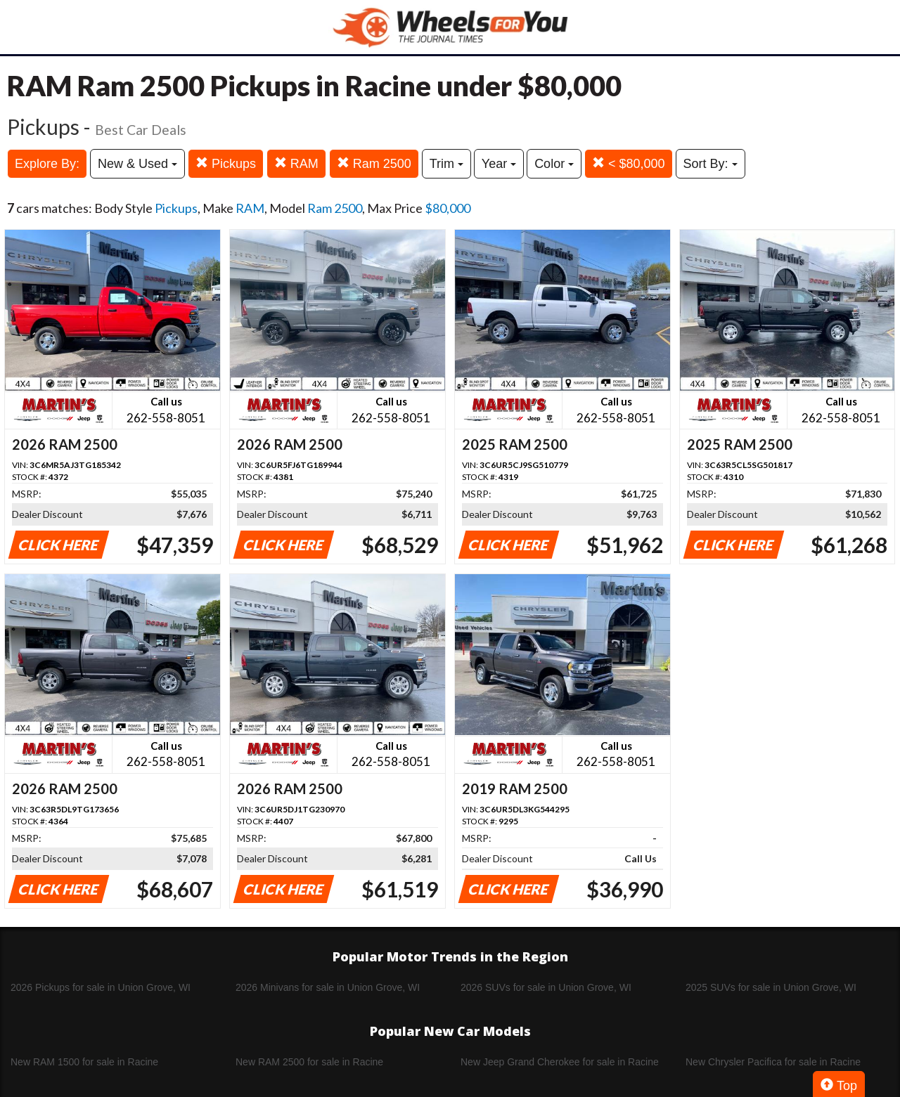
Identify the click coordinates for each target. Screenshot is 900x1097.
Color (554, 164)
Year (499, 164)
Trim (446, 164)
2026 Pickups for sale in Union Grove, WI (101, 987)
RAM (296, 163)
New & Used (137, 164)
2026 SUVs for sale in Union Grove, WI (546, 987)
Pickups (225, 163)
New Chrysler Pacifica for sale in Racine (773, 1061)
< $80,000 (628, 163)
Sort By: (710, 164)
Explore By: (47, 164)
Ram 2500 (374, 163)
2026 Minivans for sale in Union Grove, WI (328, 987)
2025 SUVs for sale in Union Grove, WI (771, 987)
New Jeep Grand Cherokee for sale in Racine (560, 1061)
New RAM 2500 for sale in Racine (309, 1061)
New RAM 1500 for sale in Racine (84, 1061)
